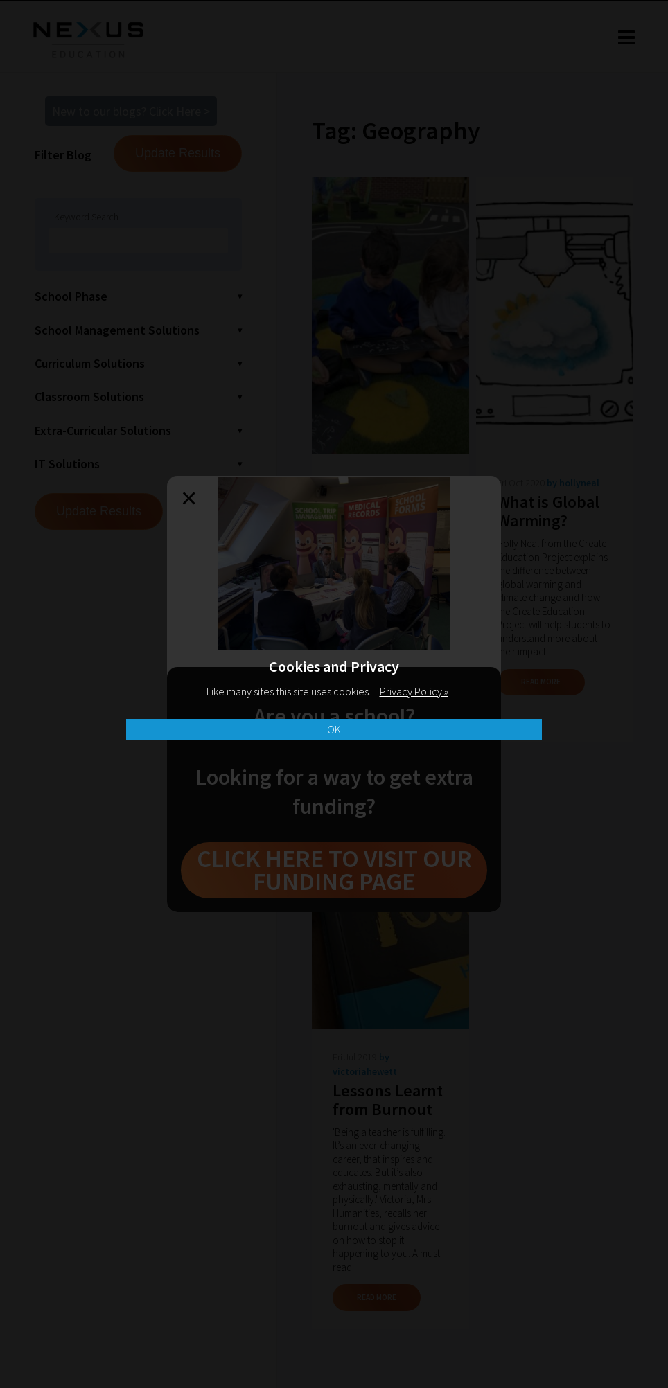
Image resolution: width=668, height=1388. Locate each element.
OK (334, 729)
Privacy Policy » (414, 691)
